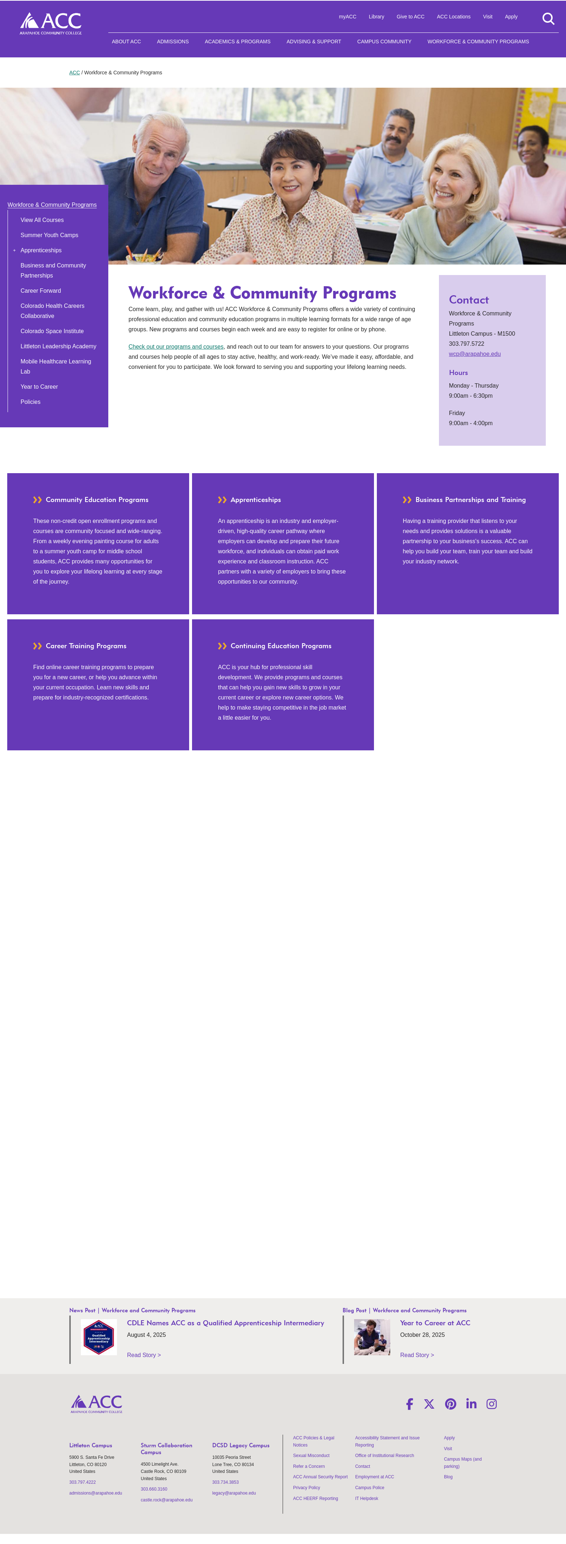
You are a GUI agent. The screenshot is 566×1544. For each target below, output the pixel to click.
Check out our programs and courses (176, 347)
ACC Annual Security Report (320, 1476)
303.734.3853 (225, 1482)
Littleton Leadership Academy (58, 346)
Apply (511, 16)
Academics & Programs (237, 41)
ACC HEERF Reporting (315, 1498)
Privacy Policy (306, 1487)
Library (376, 16)
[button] (14, 250)
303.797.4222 (82, 1482)
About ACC (126, 41)
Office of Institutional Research (384, 1455)
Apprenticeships (41, 250)
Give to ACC (411, 16)
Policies (30, 402)
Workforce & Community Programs (478, 41)
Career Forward (41, 291)
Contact (362, 1466)
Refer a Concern (309, 1466)
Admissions (173, 41)
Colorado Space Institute (52, 331)
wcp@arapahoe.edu (475, 354)
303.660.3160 (154, 1489)
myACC (347, 16)
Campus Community (384, 41)
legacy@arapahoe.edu (234, 1493)
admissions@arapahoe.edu (95, 1493)
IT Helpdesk (366, 1498)
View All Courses (42, 220)
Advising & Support (314, 41)
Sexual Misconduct (311, 1455)
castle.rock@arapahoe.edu (167, 1499)
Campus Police (369, 1487)
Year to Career (39, 387)
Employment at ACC (374, 1476)
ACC (74, 72)
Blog (448, 1476)
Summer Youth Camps (49, 235)
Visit (487, 16)
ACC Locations (453, 16)
